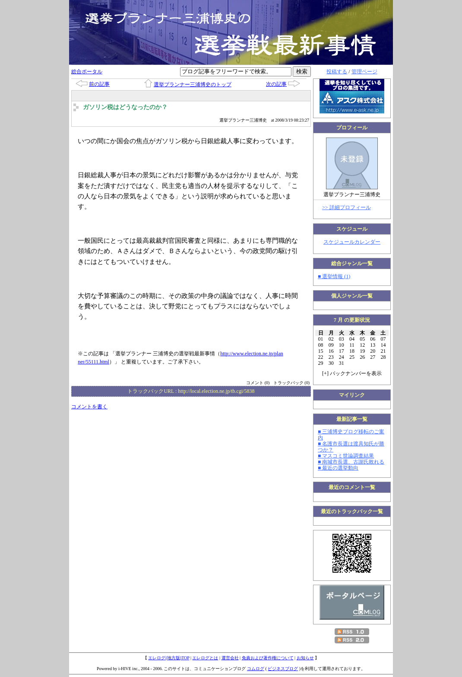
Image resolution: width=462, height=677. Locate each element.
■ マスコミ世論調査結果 (346, 456)
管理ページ (364, 72)
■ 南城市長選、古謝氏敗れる (351, 462)
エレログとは (205, 657)
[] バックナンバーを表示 (352, 373)
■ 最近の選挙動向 (338, 468)
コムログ (255, 668)
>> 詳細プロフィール (346, 207)
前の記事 (99, 84)
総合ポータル (86, 72)
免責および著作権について (268, 657)
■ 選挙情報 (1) (334, 276)
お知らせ (305, 657)
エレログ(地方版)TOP (168, 657)
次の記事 (276, 84)
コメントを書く (89, 407)
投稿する (336, 72)
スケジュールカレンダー (351, 242)
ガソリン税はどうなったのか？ (125, 107)
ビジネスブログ (283, 668)
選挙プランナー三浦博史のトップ (192, 84)
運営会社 (230, 657)
